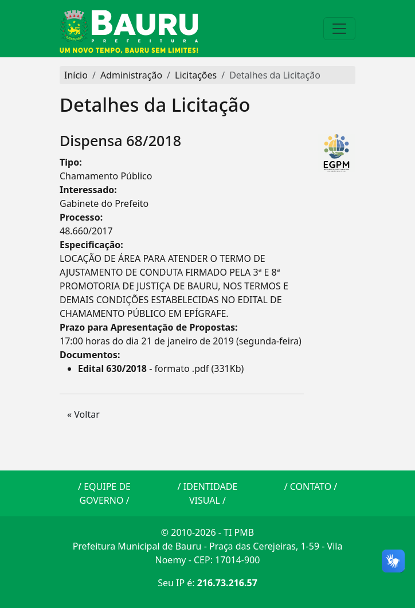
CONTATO (310, 486)
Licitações (196, 75)
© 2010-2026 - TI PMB (207, 532)
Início (76, 75)
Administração (131, 75)
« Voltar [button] (83, 414)
